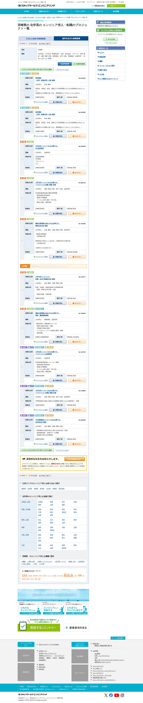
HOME (26, 11)
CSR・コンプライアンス (102, 656)
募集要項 (41, 664)
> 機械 (23, 561)
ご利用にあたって (63, 689)
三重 (63, 522)
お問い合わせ (70, 2)
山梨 (39, 515)
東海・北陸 (25, 520)
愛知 (51, 522)
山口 (39, 537)
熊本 (75, 545)
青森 (51, 502)
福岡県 (23, 488)
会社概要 (97, 653)
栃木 (51, 509)
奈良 (39, 530)
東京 (51, 512)
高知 (39, 540)
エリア (101, 52)
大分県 (48, 488)
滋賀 (39, 527)
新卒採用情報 (94, 686)
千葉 (39, 512)
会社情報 (116, 11)
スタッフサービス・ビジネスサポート (104, 680)
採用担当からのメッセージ (103, 662)
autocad (30, 575)
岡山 (63, 535)
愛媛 (75, 537)
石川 (51, 520)
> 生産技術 (80, 561)
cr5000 (45, 575)
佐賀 (51, 545)
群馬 (63, 509)
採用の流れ (42, 667)
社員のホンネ (98, 11)
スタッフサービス (98, 666)
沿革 (96, 658)
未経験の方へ (62, 11)
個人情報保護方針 (24, 689)
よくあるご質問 (80, 2)
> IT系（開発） (26, 564)
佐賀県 (30, 488)
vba (58, 575)
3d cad (35, 575)
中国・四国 (25, 535)
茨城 (39, 509)
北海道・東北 (26, 502)
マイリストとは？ (111, 43)
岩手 (63, 502)
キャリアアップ (59, 655)
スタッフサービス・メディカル (102, 675)
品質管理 (32, 579)
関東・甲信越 (26, 509)
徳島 (51, 537)
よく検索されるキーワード (108, 79)
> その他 (41, 564)
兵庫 (75, 527)
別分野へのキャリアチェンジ (47, 653)
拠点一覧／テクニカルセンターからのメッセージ (109, 660)
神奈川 (64, 512)
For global (121, 2)
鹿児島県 (61, 488)
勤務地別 (61, 658)
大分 (39, 548)
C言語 (54, 575)
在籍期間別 (42, 660)
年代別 (55, 658)
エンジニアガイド (98, 673)
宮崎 (51, 548)
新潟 (75, 512)
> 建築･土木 (72, 561)
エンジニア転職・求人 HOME (26, 17)
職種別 (48, 658)
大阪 (63, 527)
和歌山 (52, 530)
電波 (39, 579)
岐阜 (75, 520)
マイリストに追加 (42, 102)
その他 (101, 74)
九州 (53, 17)
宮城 (75, 502)
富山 (39, 520)
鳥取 (39, 535)
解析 (28, 579)
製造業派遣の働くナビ (99, 677)
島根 (51, 535)
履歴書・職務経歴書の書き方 (103, 645)
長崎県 (36, 488)
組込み (69, 575)
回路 (36, 579)
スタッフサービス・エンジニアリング (104, 671)
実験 (80, 575)
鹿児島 (64, 548)
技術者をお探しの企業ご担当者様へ (106, 2)
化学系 (49, 17)
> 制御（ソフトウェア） (45, 561)
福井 (63, 520)
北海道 (40, 502)
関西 (23, 527)
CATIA (40, 575)
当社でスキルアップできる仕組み (49, 644)
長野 (51, 515)
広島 (75, 535)
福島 (63, 504)
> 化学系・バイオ (60, 561)
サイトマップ (90, 2)
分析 (76, 575)
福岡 (39, 545)
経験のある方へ (44, 11)
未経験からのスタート (45, 655)
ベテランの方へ (80, 11)
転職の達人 (96, 643)
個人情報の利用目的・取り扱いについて (44, 689)
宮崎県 (54, 488)
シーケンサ (50, 575)
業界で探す (103, 70)
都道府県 (102, 57)
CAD (24, 575)
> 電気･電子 (31, 561)
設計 (61, 575)
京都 (51, 527)
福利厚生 (41, 669)
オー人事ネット (97, 668)
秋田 (39, 504)
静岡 (39, 522)
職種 (100, 61)
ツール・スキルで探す (107, 66)
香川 (63, 537)
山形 (51, 504)
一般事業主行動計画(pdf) (78, 689)
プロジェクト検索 (40, 17)
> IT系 (35, 564)
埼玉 (75, 509)
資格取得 (41, 658)
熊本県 (42, 488)
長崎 (63, 545)
